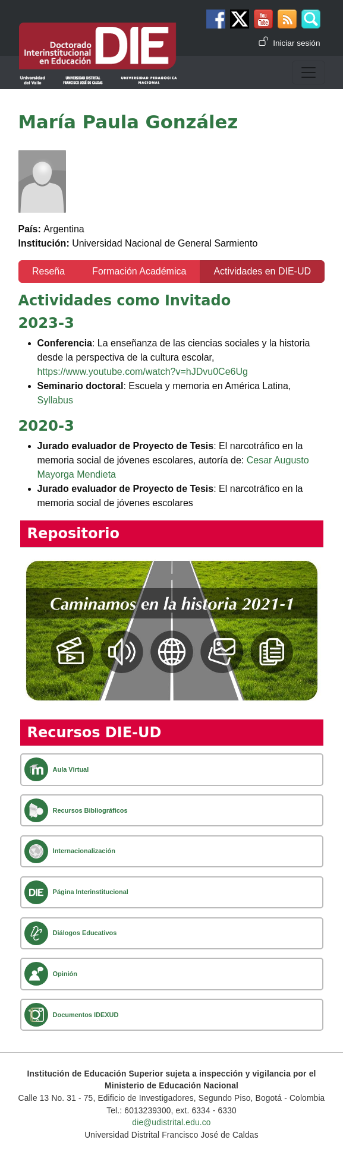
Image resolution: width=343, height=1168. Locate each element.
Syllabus (55, 400)
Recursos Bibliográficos (90, 810)
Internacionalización (84, 850)
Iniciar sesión (296, 43)
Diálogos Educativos (85, 932)
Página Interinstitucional (90, 891)
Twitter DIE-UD (239, 19)
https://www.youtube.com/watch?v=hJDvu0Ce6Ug (142, 372)
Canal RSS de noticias (287, 19)
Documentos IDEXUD (86, 1014)
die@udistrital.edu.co (171, 1122)
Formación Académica (139, 271)
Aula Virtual (71, 769)
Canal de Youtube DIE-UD (263, 19)
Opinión (65, 973)
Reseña (48, 271)
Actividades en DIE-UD (262, 271)
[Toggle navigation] (308, 72)
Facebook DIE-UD (215, 19)
